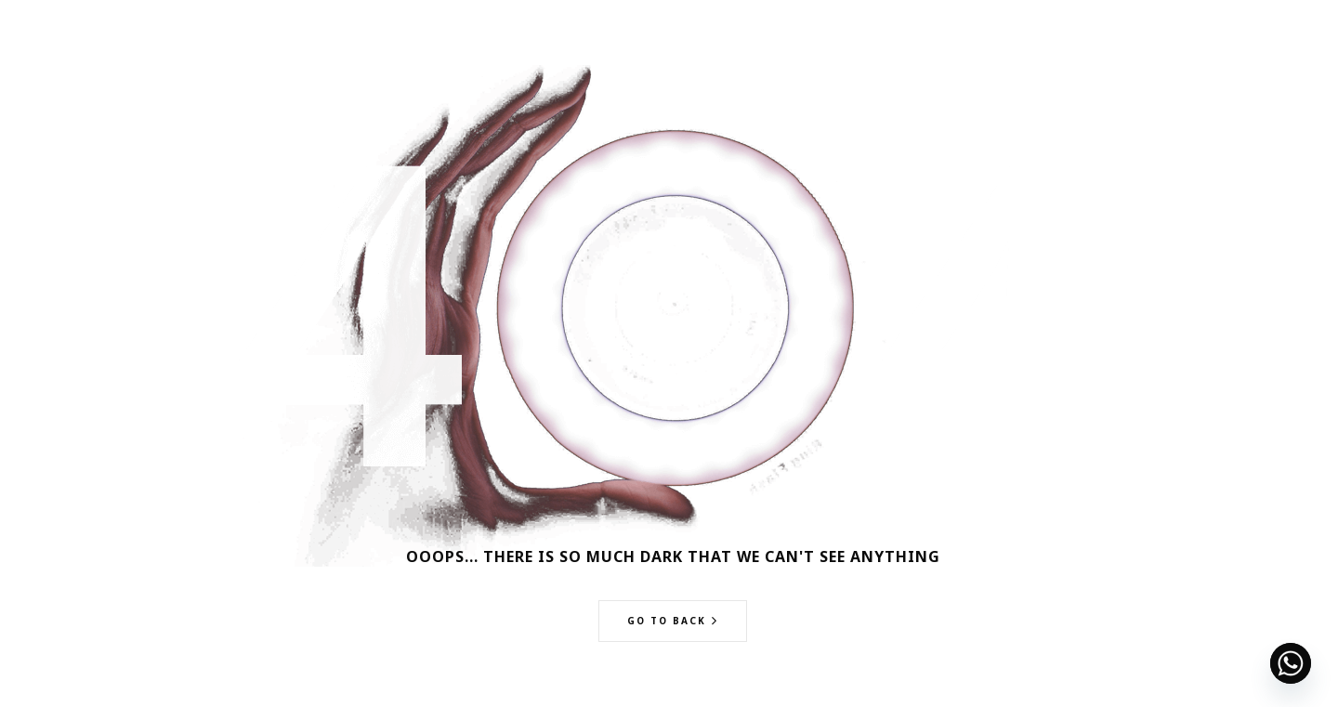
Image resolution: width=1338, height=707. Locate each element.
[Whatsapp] (1290, 663)
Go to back (666, 620)
